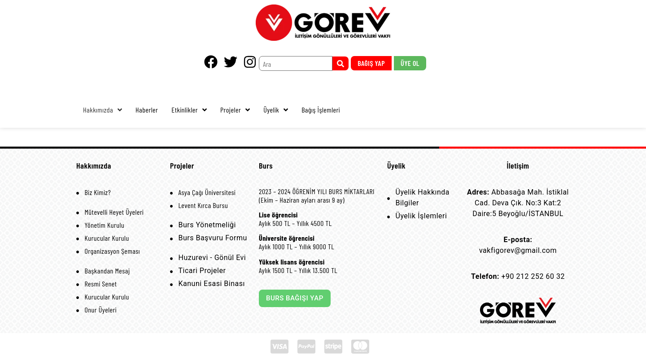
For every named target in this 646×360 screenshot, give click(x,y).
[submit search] (340, 63)
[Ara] (295, 63)
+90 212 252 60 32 (533, 276)
